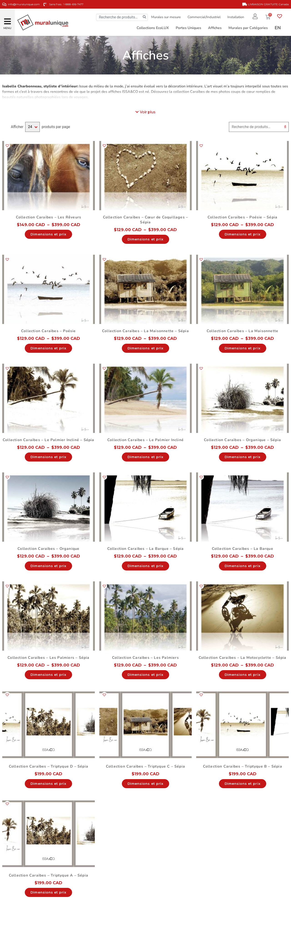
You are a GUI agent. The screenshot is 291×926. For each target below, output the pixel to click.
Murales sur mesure (166, 17)
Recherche (285, 127)
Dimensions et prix (48, 234)
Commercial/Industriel (204, 17)
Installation (235, 17)
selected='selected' (32, 127)
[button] (7, 19)
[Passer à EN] (277, 28)
